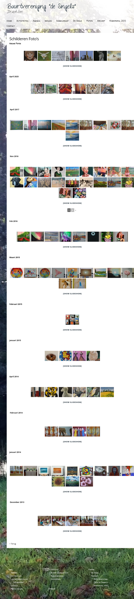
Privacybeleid (17, 588)
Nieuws (48, 20)
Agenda (36, 20)
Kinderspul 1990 (101, 585)
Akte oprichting (100, 579)
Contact (11, 25)
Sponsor (51, 588)
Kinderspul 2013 (117, 20)
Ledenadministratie (19, 579)
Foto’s (90, 20)
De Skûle (77, 20)
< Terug (12, 543)
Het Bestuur (16, 576)
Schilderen (55, 579)
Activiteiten (22, 20)
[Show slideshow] (72, 66)
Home (9, 20)
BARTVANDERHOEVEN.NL (121, 596)
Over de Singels (101, 582)
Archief (101, 20)
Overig (91, 569)
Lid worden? (18, 582)
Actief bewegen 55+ (59, 572)
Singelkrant (62, 20)
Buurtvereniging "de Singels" (41, 7)
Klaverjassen (57, 576)
